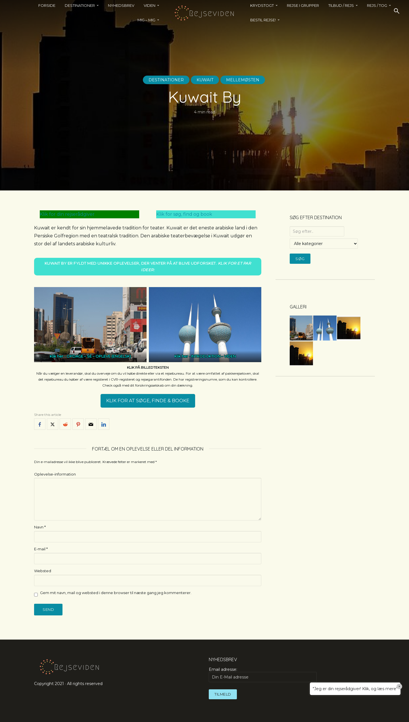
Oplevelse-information (55, 474)
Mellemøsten (242, 79)
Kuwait (205, 79)
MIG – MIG (146, 20)
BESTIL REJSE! (263, 20)
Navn (40, 527)
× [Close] (399, 686)
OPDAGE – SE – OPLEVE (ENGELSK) (98, 356)
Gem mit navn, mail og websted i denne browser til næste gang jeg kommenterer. (115, 592)
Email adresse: (263, 674)
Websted (42, 571)
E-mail (41, 549)
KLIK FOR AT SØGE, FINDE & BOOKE (147, 400)
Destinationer (166, 79)
